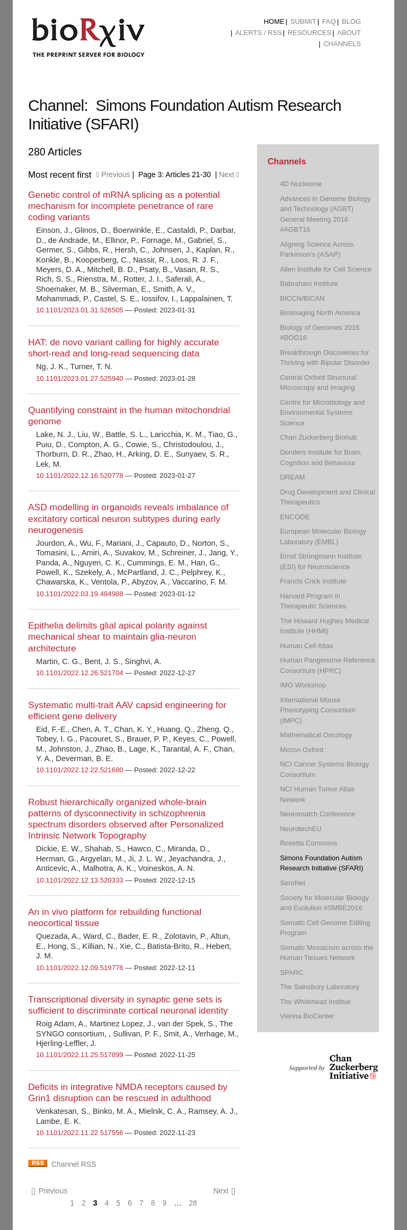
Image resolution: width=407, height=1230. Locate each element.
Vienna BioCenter (307, 1016)
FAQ (329, 21)
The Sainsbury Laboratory (319, 987)
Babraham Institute (309, 283)
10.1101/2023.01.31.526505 (79, 310)
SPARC (291, 972)
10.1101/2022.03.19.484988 (79, 594)
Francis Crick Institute (313, 581)
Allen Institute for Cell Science (325, 269)
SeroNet (292, 883)
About (349, 33)
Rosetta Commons (308, 843)
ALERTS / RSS (258, 33)
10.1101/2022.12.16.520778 (79, 475)
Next (229, 174)
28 (193, 1203)
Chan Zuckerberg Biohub (318, 437)
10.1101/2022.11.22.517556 (79, 1133)
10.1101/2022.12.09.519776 (79, 968)
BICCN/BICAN (302, 298)
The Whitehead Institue (315, 1002)
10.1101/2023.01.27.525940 (79, 378)
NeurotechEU (300, 829)
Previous (113, 174)
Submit (303, 21)
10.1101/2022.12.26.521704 (79, 673)
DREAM (292, 477)
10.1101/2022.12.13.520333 (79, 880)
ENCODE (294, 517)
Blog (351, 21)
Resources (309, 33)
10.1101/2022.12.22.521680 (79, 770)
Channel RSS (73, 1164)
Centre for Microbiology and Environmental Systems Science (322, 412)
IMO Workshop (303, 685)
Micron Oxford (301, 750)
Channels (342, 44)
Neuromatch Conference (317, 814)
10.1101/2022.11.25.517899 (79, 1055)
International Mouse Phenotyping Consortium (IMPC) (318, 710)
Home (274, 21)
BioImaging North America (320, 313)
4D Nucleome (301, 184)
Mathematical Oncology (316, 735)
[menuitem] (274, 21)
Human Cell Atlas (306, 646)
